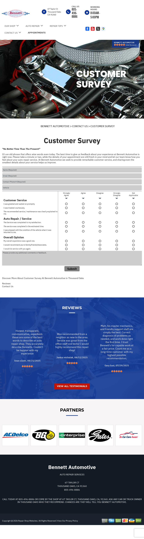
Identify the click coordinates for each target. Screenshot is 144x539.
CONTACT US (11, 32)
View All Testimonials (72, 399)
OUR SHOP (9, 26)
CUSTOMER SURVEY (102, 126)
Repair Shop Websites (28, 534)
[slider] (119, 45)
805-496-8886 (74, 12)
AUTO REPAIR (33, 26)
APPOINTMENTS (37, 32)
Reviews (6, 283)
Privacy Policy (72, 534)
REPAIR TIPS (56, 26)
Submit (72, 269)
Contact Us (7, 286)
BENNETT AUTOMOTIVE (55, 126)
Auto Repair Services (72, 487)
